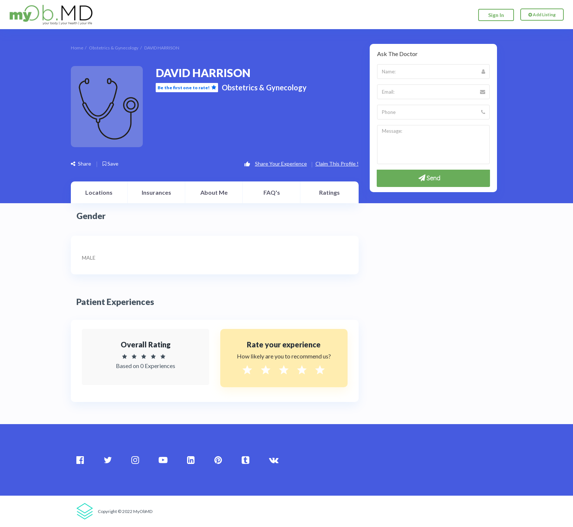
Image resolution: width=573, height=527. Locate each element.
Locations (99, 192)
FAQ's (271, 192)
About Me (214, 192)
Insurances (156, 192)
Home (77, 48)
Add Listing (542, 15)
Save (110, 163)
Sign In (496, 15)
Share (81, 163)
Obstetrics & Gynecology (113, 48)
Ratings (329, 192)
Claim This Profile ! (337, 163)
